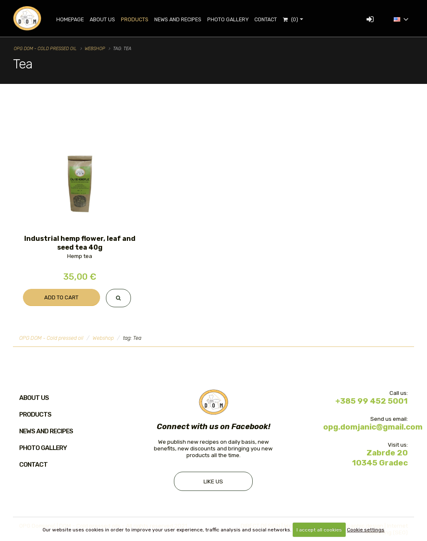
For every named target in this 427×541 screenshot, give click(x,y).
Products (135, 19)
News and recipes (178, 19)
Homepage (70, 19)
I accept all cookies (319, 530)
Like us (213, 481)
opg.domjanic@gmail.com (372, 427)
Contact (266, 19)
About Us (103, 19)
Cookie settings (365, 530)
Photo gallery (228, 19)
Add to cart (61, 297)
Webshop (95, 48)
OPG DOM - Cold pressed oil (45, 48)
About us (34, 398)
